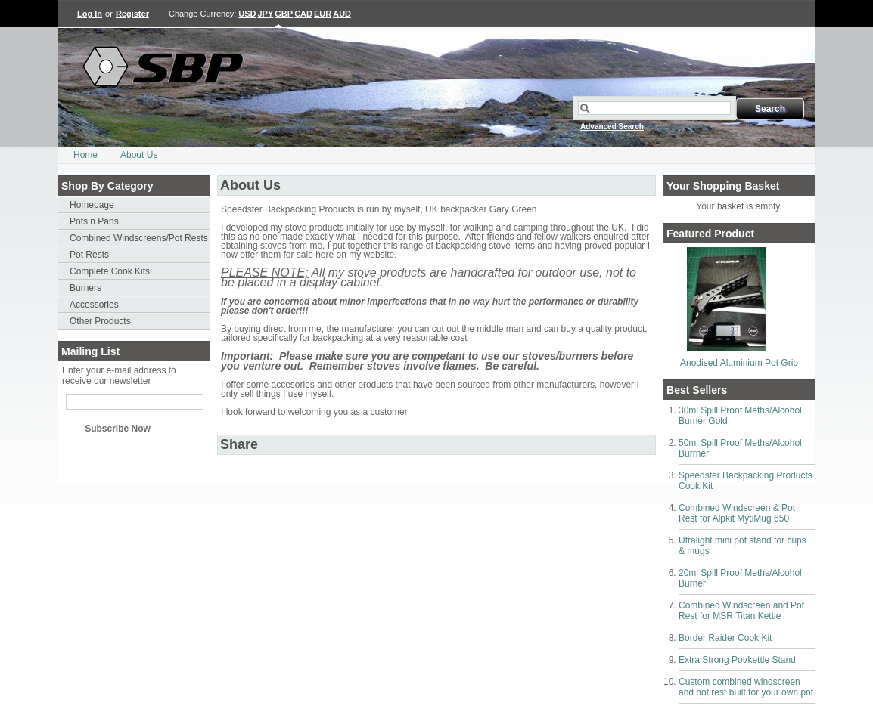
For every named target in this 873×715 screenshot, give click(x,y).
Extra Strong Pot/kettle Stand (737, 660)
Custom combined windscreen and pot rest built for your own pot (746, 687)
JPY (266, 13)
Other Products (100, 321)
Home (85, 155)
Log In (89, 13)
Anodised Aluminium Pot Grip (739, 363)
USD (247, 13)
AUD (342, 13)
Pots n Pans (94, 221)
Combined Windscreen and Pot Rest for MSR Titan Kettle (741, 610)
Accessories (94, 304)
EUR (322, 13)
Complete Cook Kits (110, 271)
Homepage (92, 205)
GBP (284, 13)
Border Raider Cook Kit (725, 638)
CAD (303, 13)
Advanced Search (612, 126)
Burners (85, 288)
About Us (138, 155)
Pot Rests (89, 254)
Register (132, 13)
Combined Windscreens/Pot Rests (139, 238)
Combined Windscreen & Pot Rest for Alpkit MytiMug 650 (737, 513)
